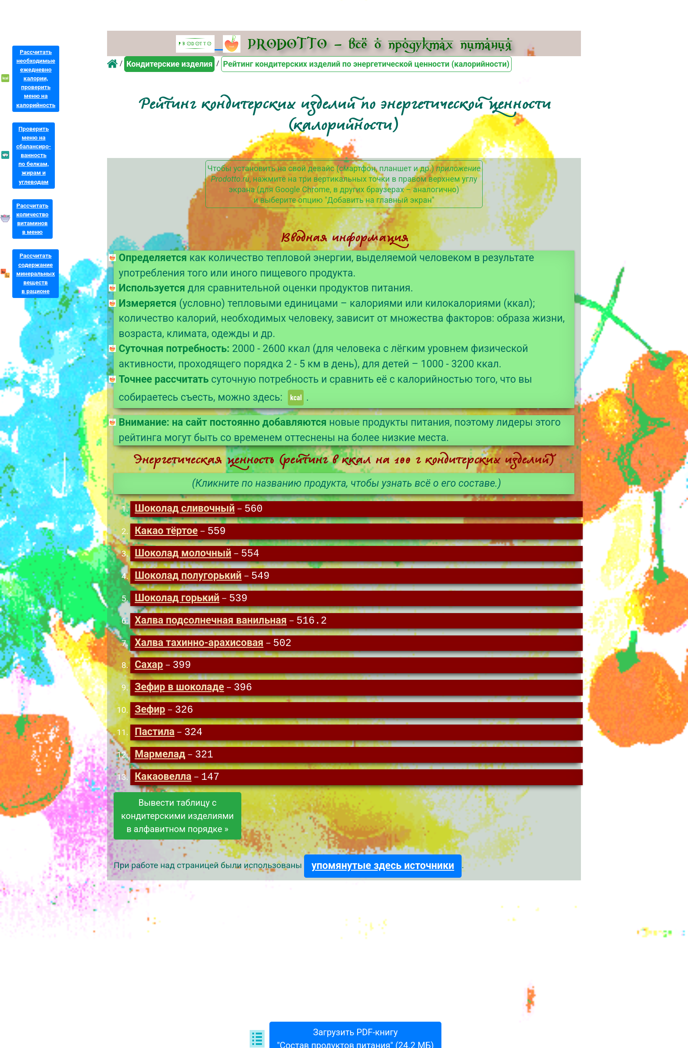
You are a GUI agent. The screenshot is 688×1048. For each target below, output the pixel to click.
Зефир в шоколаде (179, 691)
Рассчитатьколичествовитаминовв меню (32, 218)
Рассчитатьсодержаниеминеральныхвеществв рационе (35, 273)
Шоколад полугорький (188, 578)
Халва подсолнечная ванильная (211, 623)
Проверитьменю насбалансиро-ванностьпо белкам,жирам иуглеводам (33, 155)
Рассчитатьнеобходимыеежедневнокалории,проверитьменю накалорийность (35, 78)
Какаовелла (163, 783)
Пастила (155, 737)
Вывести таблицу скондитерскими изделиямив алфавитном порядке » (177, 821)
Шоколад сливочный (185, 509)
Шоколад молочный (183, 555)
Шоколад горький (177, 601)
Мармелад (160, 760)
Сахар (149, 669)
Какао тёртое (166, 532)
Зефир (150, 714)
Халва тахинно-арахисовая (199, 646)
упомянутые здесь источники (383, 871)
